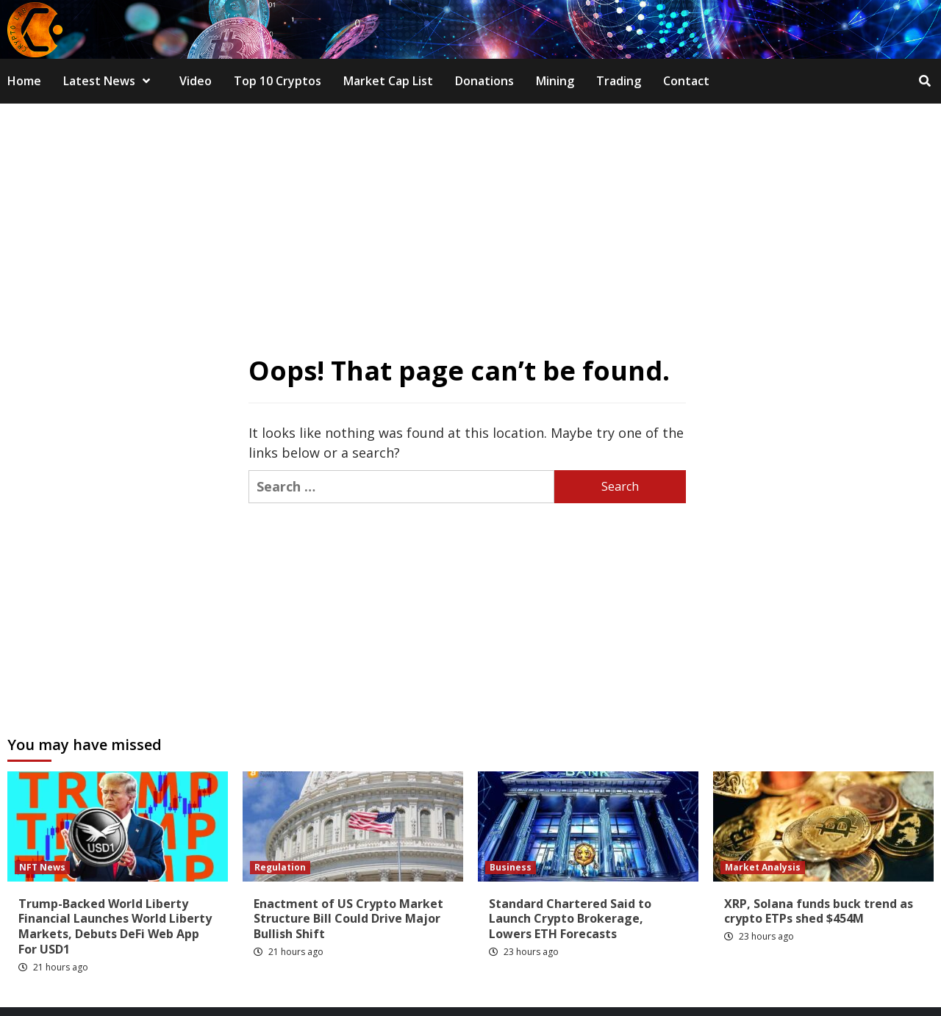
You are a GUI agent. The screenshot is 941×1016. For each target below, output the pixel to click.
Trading (618, 81)
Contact (686, 81)
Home (24, 81)
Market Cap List (388, 81)
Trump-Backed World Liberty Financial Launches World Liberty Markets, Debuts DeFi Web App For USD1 (115, 926)
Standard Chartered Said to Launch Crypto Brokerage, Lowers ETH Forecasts (570, 919)
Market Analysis (763, 867)
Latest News (110, 81)
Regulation (280, 867)
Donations (484, 81)
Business (511, 867)
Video (195, 81)
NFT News (42, 867)
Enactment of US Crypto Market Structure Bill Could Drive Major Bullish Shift (348, 919)
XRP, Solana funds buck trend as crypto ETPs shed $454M (818, 911)
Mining (555, 81)
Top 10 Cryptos (277, 81)
